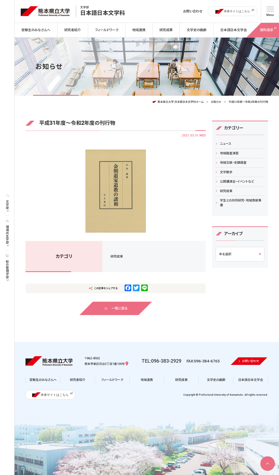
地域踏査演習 (229, 153)
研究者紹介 (77, 380)
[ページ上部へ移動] (267, 463)
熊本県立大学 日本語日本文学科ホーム (181, 101)
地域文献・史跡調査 (233, 162)
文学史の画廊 (216, 380)
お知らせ (216, 101)
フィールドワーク (112, 380)
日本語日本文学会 (250, 380)
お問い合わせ (192, 11)
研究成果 (116, 256)
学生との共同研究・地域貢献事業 (240, 203)
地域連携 (147, 380)
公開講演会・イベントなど (237, 181)
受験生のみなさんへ (43, 380)
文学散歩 (226, 172)
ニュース (225, 144)
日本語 (102, 11)
